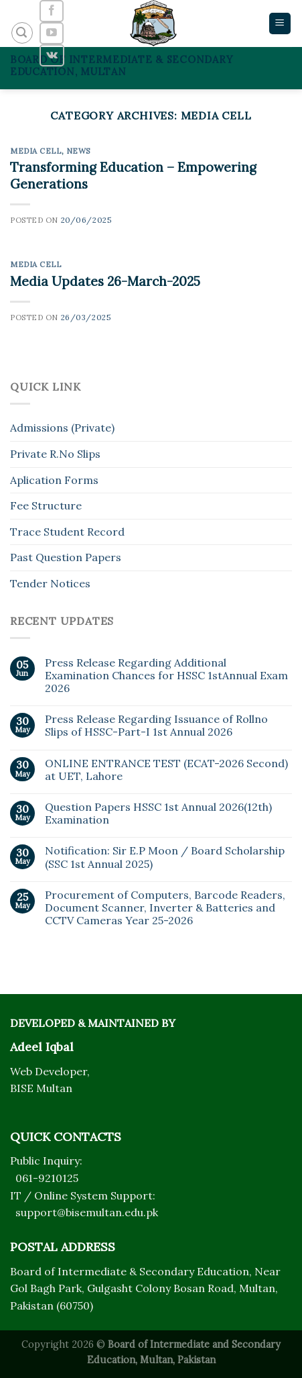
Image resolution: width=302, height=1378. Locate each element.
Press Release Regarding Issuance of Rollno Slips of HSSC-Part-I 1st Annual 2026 (156, 725)
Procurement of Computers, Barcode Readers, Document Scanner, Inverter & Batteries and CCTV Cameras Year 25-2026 (165, 908)
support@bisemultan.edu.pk (86, 1212)
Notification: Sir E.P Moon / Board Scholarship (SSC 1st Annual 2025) (165, 857)
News (78, 151)
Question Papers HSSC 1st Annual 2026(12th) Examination (158, 813)
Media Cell (36, 151)
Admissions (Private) (62, 427)
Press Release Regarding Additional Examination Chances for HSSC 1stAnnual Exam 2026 (166, 675)
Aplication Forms (54, 480)
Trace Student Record (67, 531)
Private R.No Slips (55, 453)
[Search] (22, 33)
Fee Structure (46, 505)
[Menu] (280, 24)
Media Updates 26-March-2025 (105, 281)
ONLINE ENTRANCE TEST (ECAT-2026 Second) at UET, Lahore (166, 770)
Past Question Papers (65, 557)
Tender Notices (50, 583)
